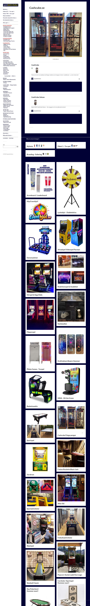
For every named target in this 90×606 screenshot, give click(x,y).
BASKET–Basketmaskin (7, 89)
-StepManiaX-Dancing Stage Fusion (9, 40)
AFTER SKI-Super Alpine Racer (8, 110)
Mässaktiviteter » (7, 135)
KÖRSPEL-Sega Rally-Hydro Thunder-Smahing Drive (7, 100)
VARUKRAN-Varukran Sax (6, 95)
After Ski (61, 485)
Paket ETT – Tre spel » (8, 11)
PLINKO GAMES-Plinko (7, 82)
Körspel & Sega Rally (34, 276)
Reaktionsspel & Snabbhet (68, 268)
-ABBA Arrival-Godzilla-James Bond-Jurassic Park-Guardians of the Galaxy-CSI (9, 47)
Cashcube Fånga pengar (67, 416)
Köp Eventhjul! (40, 192)
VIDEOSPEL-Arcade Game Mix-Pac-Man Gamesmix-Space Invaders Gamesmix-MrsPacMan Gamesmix (10, 63)
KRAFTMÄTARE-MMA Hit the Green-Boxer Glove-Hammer (8, 105)
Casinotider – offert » (10, 76)
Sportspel (30, 422)
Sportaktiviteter (33, 490)
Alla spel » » (6, 22)
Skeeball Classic (33, 564)
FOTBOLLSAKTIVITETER (9, 119)
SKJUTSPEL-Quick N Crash (7, 121)
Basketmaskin (32, 387)
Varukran (30, 456)
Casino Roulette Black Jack (68, 451)
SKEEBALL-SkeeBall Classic (7, 92)
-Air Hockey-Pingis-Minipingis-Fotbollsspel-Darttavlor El (6, 55)
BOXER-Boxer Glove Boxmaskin (9, 79)
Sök (4, 144)
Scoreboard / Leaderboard (37, 177)
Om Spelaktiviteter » (8, 20)
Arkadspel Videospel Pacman (69, 231)
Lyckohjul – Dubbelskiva (67, 194)
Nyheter (36, 127)
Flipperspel (31, 313)
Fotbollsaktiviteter (65, 519)
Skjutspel (30, 527)
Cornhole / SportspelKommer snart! (65, 563)
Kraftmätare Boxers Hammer (69, 342)
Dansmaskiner (32, 239)
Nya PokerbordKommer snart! (40, 584)
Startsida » (6, 133)
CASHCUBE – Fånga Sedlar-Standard (10, 85)
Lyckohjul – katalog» (8, 138)
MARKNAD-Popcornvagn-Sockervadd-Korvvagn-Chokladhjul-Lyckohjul (6, 127)
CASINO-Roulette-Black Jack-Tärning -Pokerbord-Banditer (6, 70)
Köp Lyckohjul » (7, 15)
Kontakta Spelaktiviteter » (10, 17)
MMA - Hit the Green (66, 379)
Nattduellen (62, 305)
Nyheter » (5, 9)
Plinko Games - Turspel (35, 350)
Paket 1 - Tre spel (68, 127)
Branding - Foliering (38, 136)
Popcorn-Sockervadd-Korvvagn (70, 556)
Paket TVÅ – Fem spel (8, 13)
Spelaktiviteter (10, 154)
